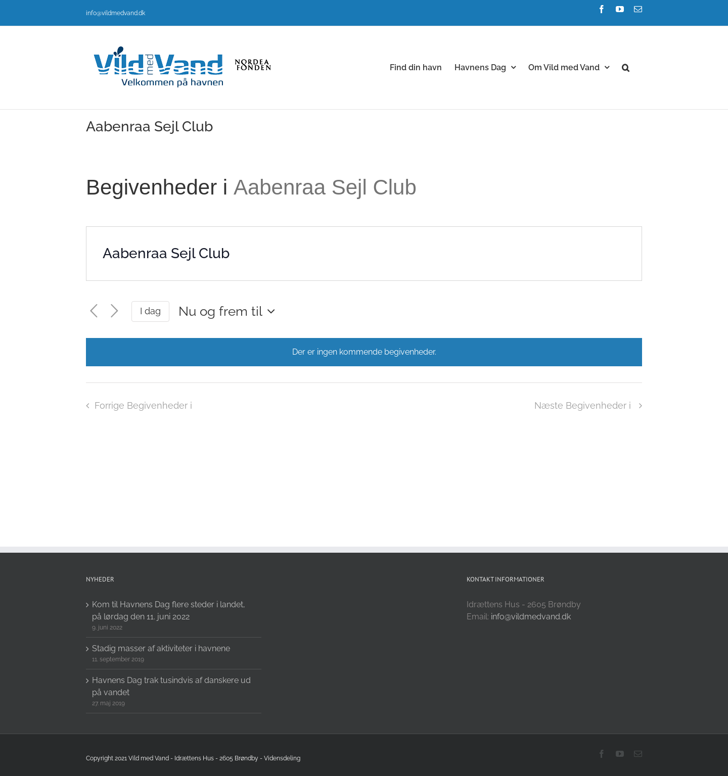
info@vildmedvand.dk (115, 13)
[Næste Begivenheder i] (114, 311)
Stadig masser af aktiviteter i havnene (161, 648)
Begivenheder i (160, 187)
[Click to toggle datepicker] (229, 311)
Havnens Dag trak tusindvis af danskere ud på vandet (171, 686)
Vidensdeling (282, 758)
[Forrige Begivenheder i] (94, 311)
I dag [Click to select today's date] (150, 311)
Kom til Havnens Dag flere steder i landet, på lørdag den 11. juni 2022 (168, 610)
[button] (625, 66)
